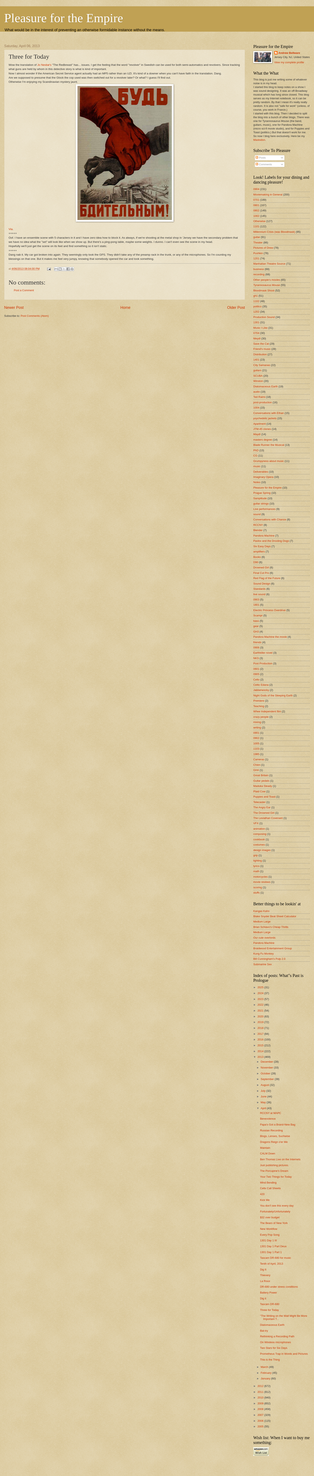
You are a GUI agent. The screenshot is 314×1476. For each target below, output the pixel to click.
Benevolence (267, 1118)
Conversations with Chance (269, 519)
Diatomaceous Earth (265, 386)
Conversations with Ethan (268, 413)
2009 (260, 1403)
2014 (260, 1051)
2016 (260, 1039)
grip (255, 855)
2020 (260, 1016)
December (267, 1061)
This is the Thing (270, 1359)
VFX (256, 823)
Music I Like (260, 327)
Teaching (258, 706)
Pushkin (258, 253)
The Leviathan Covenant (268, 818)
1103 (256, 748)
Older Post (236, 307)
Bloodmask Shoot (263, 290)
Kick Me (265, 1200)
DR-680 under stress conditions (279, 1286)
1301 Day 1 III (268, 1240)
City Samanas (261, 365)
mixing (257, 722)
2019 (260, 1022)
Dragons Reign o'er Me (274, 1142)
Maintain (265, 1147)
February (266, 1372)
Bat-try (264, 1330)
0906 (256, 647)
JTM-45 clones (262, 429)
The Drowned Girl (263, 812)
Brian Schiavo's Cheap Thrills (270, 927)
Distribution (260, 354)
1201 (256, 258)
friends (257, 642)
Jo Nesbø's (44, 64)
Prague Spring (261, 492)
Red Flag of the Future (266, 578)
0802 (256, 210)
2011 (260, 1391)
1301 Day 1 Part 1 (271, 1252)
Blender (258, 530)
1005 (256, 743)
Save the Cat (261, 343)
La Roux (265, 1281)
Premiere (258, 700)
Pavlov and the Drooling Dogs (271, 540)
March (265, 1367)
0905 (256, 674)
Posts (261, 157)
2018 (260, 1028)
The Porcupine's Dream (274, 1170)
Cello (256, 679)
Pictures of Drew (263, 247)
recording (259, 274)
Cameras (258, 759)
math (256, 871)
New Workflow (268, 1228)
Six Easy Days (262, 546)
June (264, 1096)
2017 (260, 1033)
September (268, 1079)
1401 (256, 359)
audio (256, 391)
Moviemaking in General (267, 194)
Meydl (256, 338)
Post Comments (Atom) (35, 315)
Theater (258, 242)
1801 (256, 604)
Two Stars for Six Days (273, 1347)
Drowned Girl (261, 567)
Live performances (264, 509)
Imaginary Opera (263, 477)
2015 (260, 1045)
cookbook (259, 839)
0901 (256, 732)
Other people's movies (266, 279)
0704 (256, 333)
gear (256, 626)
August (265, 1085)
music (256, 466)
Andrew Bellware (289, 52)
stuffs (256, 892)
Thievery (265, 1275)
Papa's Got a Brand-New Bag (277, 1124)
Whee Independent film (267, 711)
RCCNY (258, 524)
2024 (260, 993)
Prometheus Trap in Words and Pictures (284, 1353)
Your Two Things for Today (276, 1176)
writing (257, 727)
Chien (256, 764)
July (263, 1090)
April (264, 1108)
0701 (256, 199)
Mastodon (259, 139)
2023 (260, 999)
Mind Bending (268, 1182)
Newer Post (14, 307)
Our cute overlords (264, 937)
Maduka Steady (262, 786)
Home (125, 307)
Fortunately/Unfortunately (275, 1211)
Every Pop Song (269, 1234)
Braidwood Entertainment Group (272, 948)
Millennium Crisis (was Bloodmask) (274, 231)
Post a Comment (24, 290)
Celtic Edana (261, 684)
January (266, 1378)
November (267, 1067)
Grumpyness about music (268, 461)
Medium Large (261, 921)
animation (259, 828)
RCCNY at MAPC (270, 1113)
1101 (256, 226)
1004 (256, 407)
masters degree (262, 439)
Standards (259, 588)
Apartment (259, 423)
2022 (260, 1004)
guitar (256, 237)
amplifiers (259, 551)
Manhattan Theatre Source (269, 263)
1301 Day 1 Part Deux (273, 1246)
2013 (260, 1056)
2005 (260, 1426)
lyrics (256, 866)
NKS (256, 658)
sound (257, 514)
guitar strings (261, 503)
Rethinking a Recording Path (277, 1336)
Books (257, 557)
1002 (256, 215)
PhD (256, 450)
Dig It (263, 1269)
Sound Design (261, 583)
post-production (262, 402)
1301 (256, 322)
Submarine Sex (262, 964)
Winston (258, 381)
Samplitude (260, 498)
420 (262, 1194)
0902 (256, 738)
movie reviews (261, 882)
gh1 (255, 295)
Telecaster (259, 802)
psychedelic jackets (265, 418)
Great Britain (260, 775)
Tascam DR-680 (269, 1304)
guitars (257, 370)
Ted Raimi (259, 396)
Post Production (262, 663)
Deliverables (260, 471)
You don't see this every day (276, 1205)
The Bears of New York (274, 1223)
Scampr (258, 615)
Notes (256, 482)
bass (256, 620)
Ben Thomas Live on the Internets (280, 1159)
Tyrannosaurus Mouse (266, 285)
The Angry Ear (261, 807)
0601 (256, 668)
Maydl (256, 434)
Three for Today (269, 1310)
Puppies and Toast (264, 796)
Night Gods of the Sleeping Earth (273, 695)
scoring (257, 887)
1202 (256, 311)
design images (262, 850)
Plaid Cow (259, 791)
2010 (260, 1397)
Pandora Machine (263, 535)
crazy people (261, 716)
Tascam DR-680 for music (275, 1257)
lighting (257, 860)
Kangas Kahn (261, 911)
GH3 (256, 631)
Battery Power (268, 1292)
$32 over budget (269, 1217)
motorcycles (260, 876)
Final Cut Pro (261, 572)
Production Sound (264, 317)
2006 (260, 1420)
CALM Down (267, 1153)
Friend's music (262, 349)
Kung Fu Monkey (263, 953)
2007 (260, 1414)
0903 (256, 599)
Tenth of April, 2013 (271, 1263)
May (263, 1102)
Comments (264, 164)
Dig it (263, 1298)
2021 (260, 1010)
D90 (255, 562)
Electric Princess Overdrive (269, 610)
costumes (259, 844)
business (258, 269)
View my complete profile (289, 62)
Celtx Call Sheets (270, 1188)
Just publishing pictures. (274, 1165)
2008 (260, 1409)
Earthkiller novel (263, 652)
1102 (256, 301)
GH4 (256, 770)
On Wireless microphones (275, 1342)
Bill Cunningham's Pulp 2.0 (269, 958)
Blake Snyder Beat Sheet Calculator (274, 916)
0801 (256, 205)
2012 (260, 1386)
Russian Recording (271, 1130)
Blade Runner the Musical (268, 444)
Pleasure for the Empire (63, 18)
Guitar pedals (261, 780)
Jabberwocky (261, 690)
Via (11, 229)
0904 (256, 189)
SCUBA (258, 375)
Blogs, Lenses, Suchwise (275, 1136)
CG (255, 455)
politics (257, 306)
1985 (256, 754)
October (266, 1073)
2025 (260, 987)
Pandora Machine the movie (270, 636)
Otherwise (259, 221)
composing (259, 834)
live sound (259, 594)
